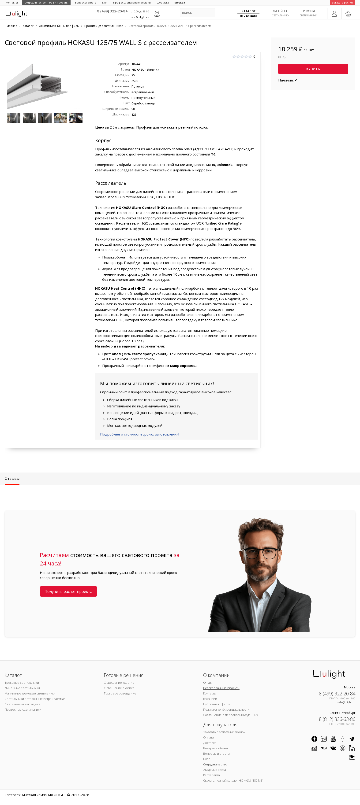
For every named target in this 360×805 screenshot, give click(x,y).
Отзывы (12, 478)
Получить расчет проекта (68, 591)
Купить (313, 68)
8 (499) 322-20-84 (112, 11)
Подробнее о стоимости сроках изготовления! (139, 434)
